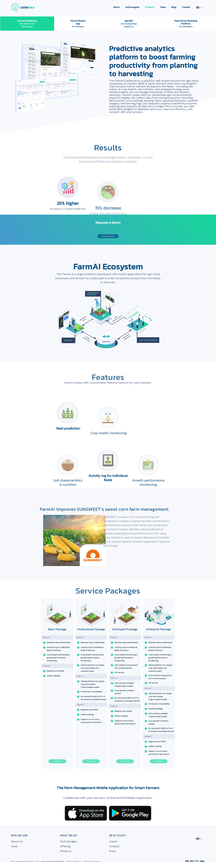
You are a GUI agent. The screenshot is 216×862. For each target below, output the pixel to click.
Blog (173, 7)
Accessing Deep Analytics (129, 23)
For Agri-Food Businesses (27, 23)
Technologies (132, 7)
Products (149, 7)
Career (113, 841)
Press (112, 851)
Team (163, 7)
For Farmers (78, 23)
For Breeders (185, 23)
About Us (17, 841)
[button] (199, 7)
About (116, 7)
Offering (65, 846)
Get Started (57, 761)
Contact (186, 7)
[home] (23, 7)
